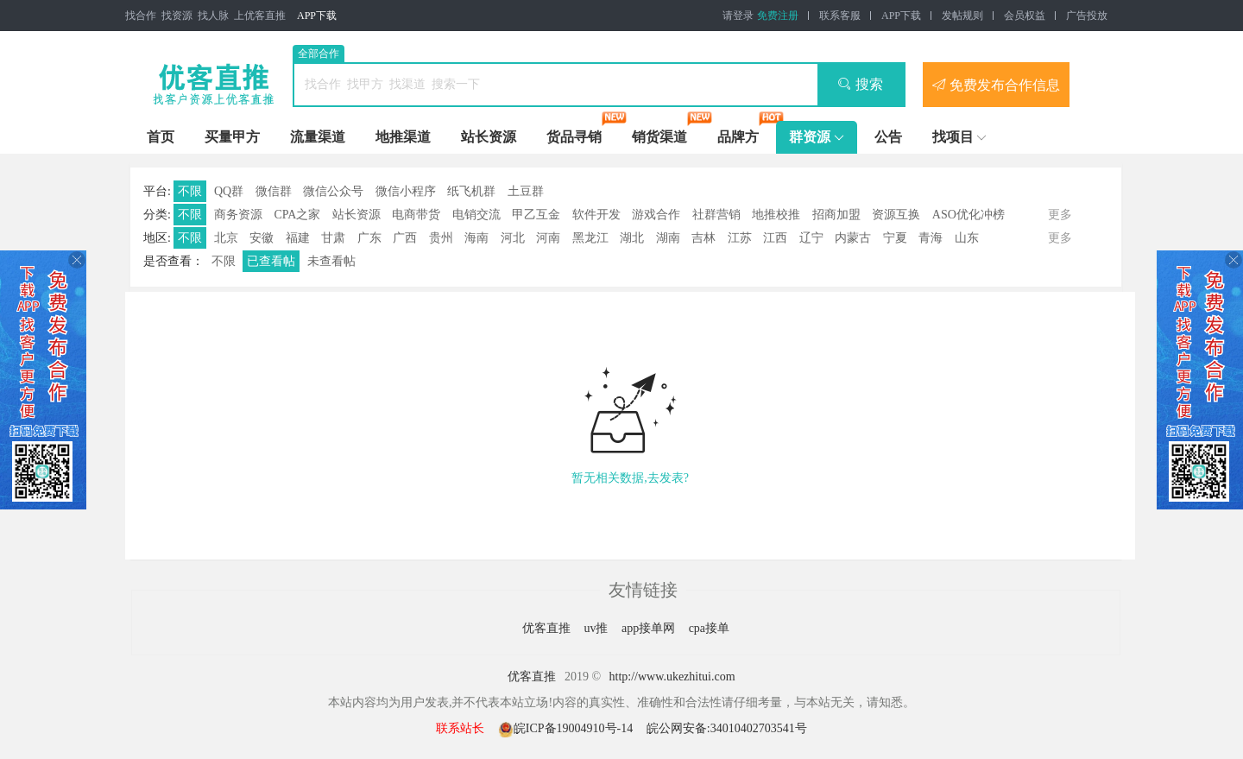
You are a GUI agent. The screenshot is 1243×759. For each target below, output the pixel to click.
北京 (226, 237)
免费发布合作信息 (996, 84)
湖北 (632, 237)
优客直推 (548, 628)
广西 (405, 237)
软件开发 (596, 214)
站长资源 (488, 137)
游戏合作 (656, 214)
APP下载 (317, 15)
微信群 (274, 191)
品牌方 (738, 137)
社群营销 (716, 214)
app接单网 (650, 628)
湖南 (668, 237)
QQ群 (228, 191)
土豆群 (526, 191)
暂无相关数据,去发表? (630, 477)
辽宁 (811, 237)
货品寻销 (574, 137)
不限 (190, 191)
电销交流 (476, 214)
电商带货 (416, 214)
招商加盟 (836, 214)
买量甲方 (232, 137)
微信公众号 (333, 191)
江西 (775, 237)
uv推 (597, 628)
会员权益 (1024, 15)
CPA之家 (297, 214)
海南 (476, 237)
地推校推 (776, 214)
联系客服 (840, 15)
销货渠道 (659, 137)
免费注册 (777, 15)
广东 (369, 237)
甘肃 (333, 237)
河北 (513, 237)
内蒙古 (853, 237)
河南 (548, 237)
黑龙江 (590, 237)
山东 (967, 237)
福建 (298, 237)
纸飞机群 (471, 191)
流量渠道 (317, 137)
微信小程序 (405, 191)
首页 (160, 137)
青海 (930, 237)
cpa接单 (709, 628)
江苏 (740, 237)
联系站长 (460, 728)
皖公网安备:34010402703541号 (727, 728)
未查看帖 (331, 261)
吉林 (703, 237)
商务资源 (238, 214)
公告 (888, 137)
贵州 (441, 237)
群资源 (809, 137)
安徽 (261, 237)
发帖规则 (962, 15)
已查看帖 (271, 261)
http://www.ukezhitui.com (672, 676)
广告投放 (1086, 15)
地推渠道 (403, 137)
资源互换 (896, 214)
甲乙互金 (536, 214)
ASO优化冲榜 (968, 214)
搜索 (860, 84)
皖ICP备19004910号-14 (567, 728)
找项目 (953, 137)
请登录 (738, 15)
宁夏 (895, 237)
